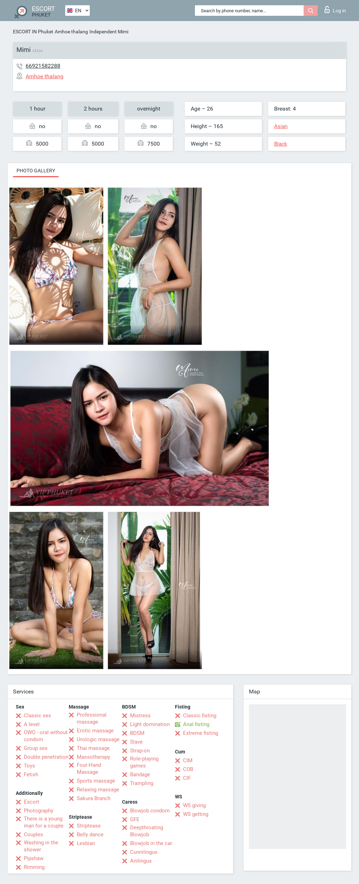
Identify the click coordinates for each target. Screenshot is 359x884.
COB (188, 769)
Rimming (34, 867)
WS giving (194, 805)
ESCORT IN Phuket (33, 31)
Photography (38, 810)
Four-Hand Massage (89, 768)
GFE (135, 819)
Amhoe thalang (71, 31)
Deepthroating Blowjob (146, 831)
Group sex (35, 748)
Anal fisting (196, 724)
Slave (136, 742)
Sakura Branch (93, 798)
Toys (29, 766)
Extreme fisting (200, 733)
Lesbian (86, 843)
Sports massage (96, 781)
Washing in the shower (41, 846)
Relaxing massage (98, 789)
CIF (187, 778)
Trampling (141, 783)
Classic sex (37, 715)
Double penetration (46, 757)
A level (32, 724)
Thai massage (93, 748)
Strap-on (140, 750)
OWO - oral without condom (46, 736)
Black (280, 144)
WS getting (195, 814)
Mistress (140, 715)
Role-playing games (144, 762)
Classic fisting (199, 715)
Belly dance (90, 834)
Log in (335, 9)
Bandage (140, 774)
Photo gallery (35, 170)
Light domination (150, 724)
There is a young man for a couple (43, 822)
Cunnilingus (143, 852)
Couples (33, 834)
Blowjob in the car (151, 843)
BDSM (137, 733)
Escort (31, 802)
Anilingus (141, 861)
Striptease (89, 826)
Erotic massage (95, 730)
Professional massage (92, 718)
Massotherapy (93, 757)
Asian (280, 126)
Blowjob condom (150, 810)
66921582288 (43, 65)
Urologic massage (98, 739)
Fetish (31, 774)
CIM (187, 760)
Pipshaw (33, 858)
